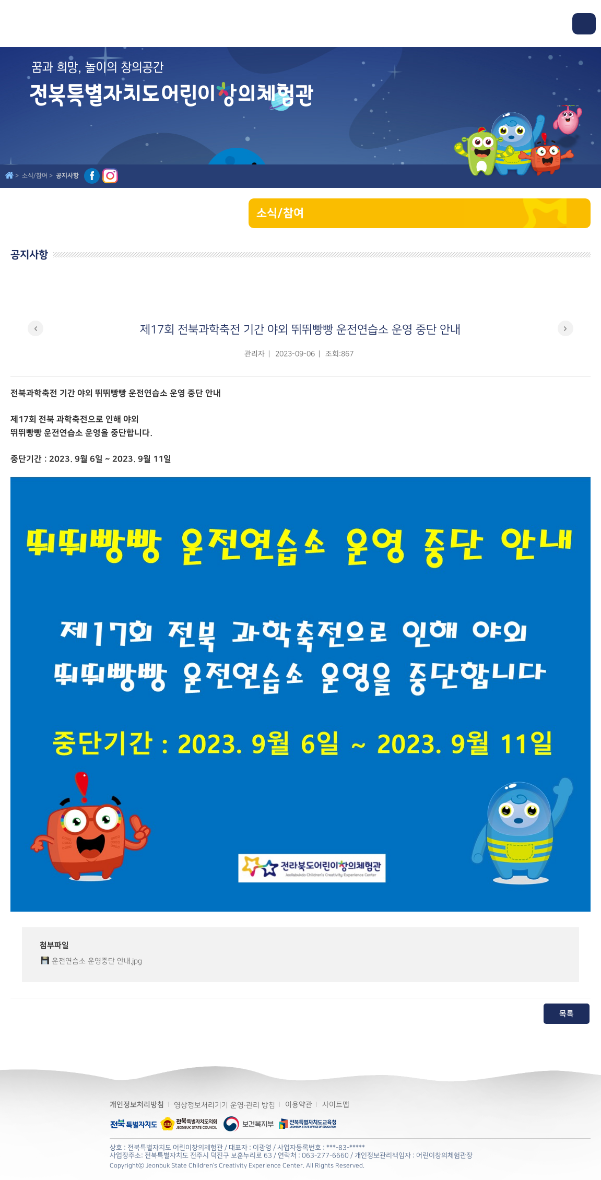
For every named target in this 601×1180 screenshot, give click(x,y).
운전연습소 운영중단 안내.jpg (97, 961)
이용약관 (298, 1104)
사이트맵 (335, 1104)
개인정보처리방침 (137, 1105)
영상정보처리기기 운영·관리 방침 (224, 1105)
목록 (566, 1013)
